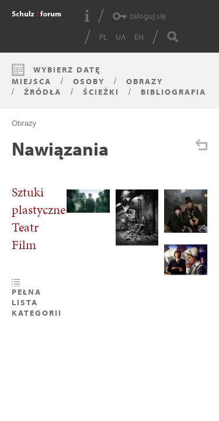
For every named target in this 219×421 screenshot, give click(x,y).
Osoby (89, 81)
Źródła (42, 92)
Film (24, 245)
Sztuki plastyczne (38, 201)
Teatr (25, 227)
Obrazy (144, 81)
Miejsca (31, 81)
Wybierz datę (66, 69)
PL (103, 37)
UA (121, 37)
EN (139, 37)
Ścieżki (101, 92)
